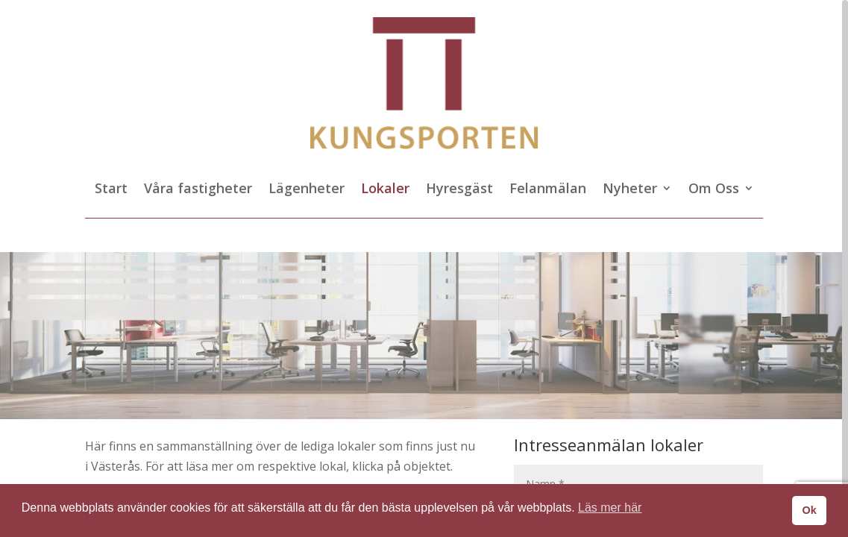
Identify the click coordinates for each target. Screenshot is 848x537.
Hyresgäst (459, 190)
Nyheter (630, 190)
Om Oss (713, 190)
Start (111, 190)
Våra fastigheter (198, 190)
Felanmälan (547, 190)
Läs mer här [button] (609, 507)
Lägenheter (306, 190)
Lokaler (385, 190)
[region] (424, 268)
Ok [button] (809, 510)
